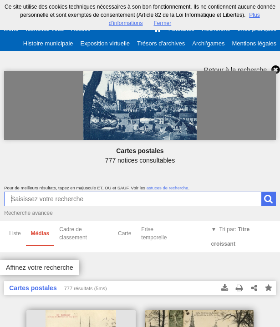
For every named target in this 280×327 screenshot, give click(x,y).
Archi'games (208, 43)
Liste (14, 233)
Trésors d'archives (161, 43)
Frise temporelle (154, 233)
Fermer (163, 23)
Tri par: (230, 236)
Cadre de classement (73, 233)
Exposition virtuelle (105, 43)
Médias (40, 233)
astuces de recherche (167, 187)
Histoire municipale (48, 43)
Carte (124, 233)
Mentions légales (254, 43)
